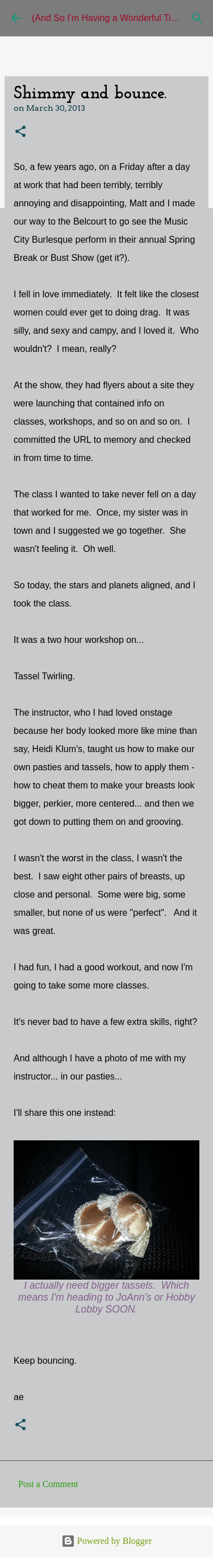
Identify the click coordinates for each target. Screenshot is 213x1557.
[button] (20, 132)
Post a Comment (48, 1484)
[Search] (197, 18)
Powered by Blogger (106, 1541)
